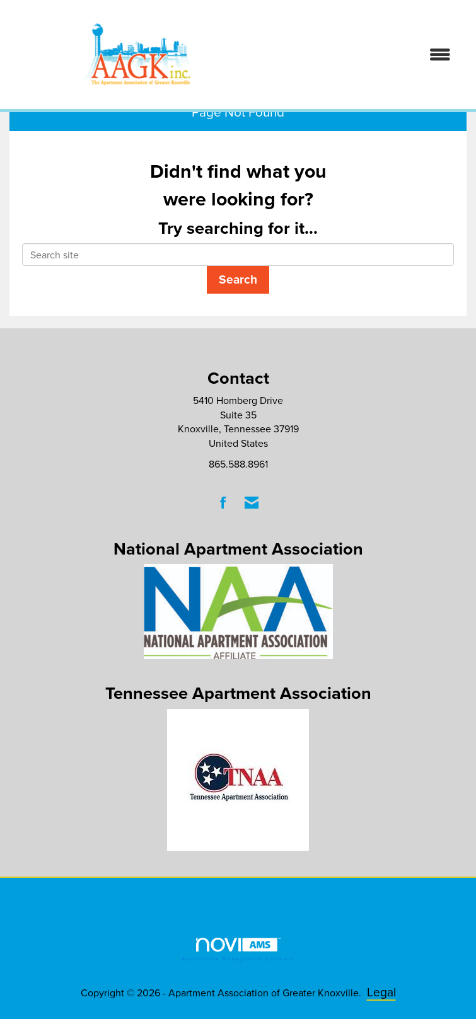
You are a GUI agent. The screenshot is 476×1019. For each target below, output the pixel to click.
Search (238, 279)
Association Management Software (238, 949)
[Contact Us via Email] (251, 502)
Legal (381, 991)
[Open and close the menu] (365, 54)
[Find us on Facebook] (223, 502)
